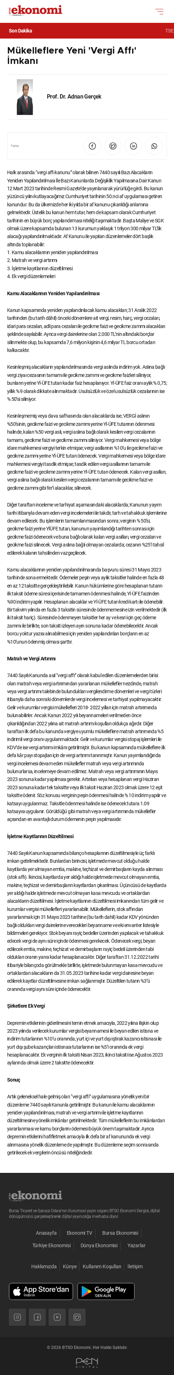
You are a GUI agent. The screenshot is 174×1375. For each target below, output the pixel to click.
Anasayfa (46, 1233)
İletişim (135, 1266)
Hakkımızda (43, 1266)
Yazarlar (136, 1245)
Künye (69, 1266)
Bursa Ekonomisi (120, 1233)
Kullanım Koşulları (102, 1266)
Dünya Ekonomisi (99, 1245)
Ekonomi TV (79, 1233)
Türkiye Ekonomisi (51, 1245)
